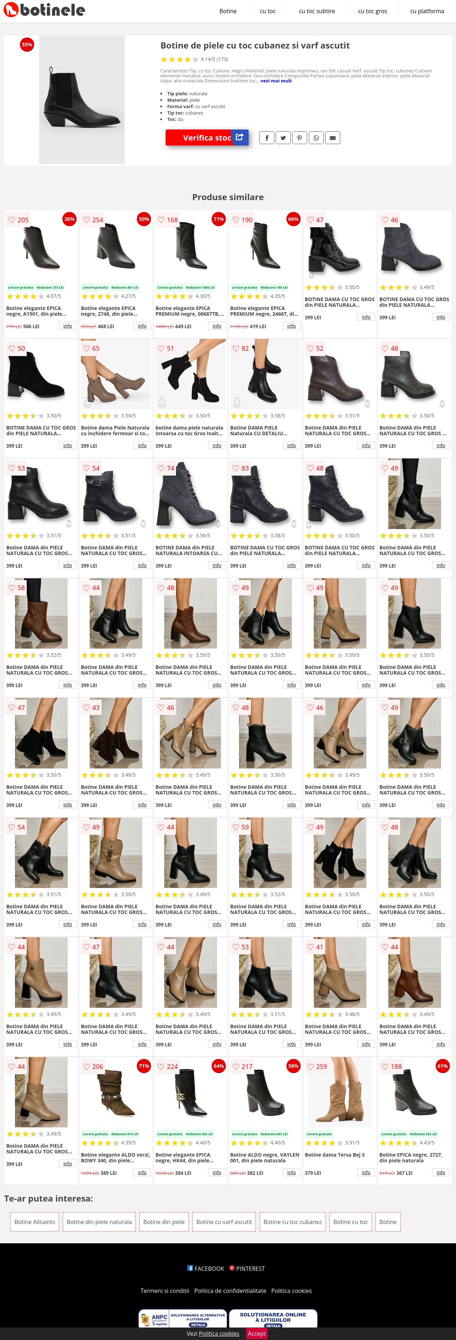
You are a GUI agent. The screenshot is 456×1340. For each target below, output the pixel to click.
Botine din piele (164, 1222)
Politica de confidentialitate (230, 1291)
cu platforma (427, 11)
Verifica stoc (216, 138)
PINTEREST (247, 1269)
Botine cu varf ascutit (224, 1222)
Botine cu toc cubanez (293, 1222)
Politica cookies (291, 1291)
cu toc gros (372, 11)
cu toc (268, 11)
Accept (257, 1334)
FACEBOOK (205, 1269)
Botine (228, 11)
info (67, 326)
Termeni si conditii (165, 1291)
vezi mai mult (276, 80)
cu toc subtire (317, 11)
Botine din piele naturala (99, 1222)
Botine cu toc (350, 1222)
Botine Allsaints (34, 1222)
